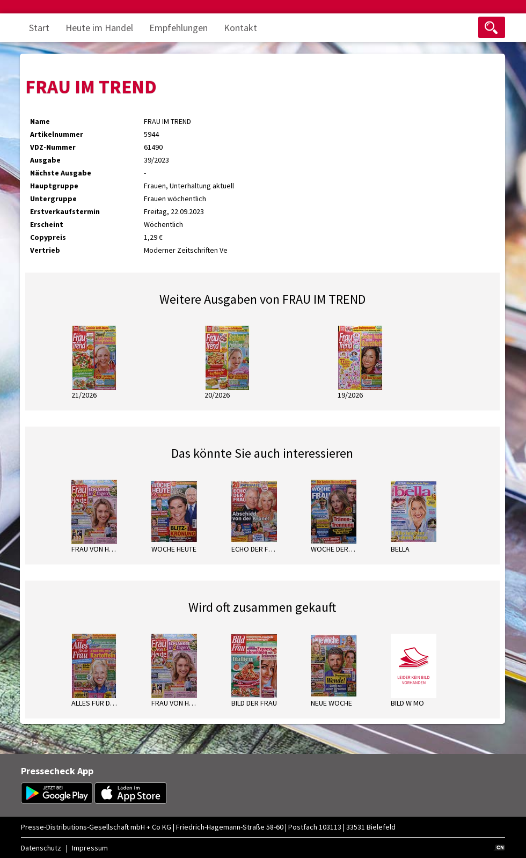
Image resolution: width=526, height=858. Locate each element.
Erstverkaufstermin (65, 211)
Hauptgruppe (54, 185)
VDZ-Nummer (53, 147)
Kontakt (240, 27)
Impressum (90, 848)
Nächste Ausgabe (60, 173)
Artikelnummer (56, 134)
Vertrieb (45, 250)
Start (39, 27)
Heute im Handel (99, 27)
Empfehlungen (178, 27)
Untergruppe (53, 198)
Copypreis (48, 237)
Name (40, 121)
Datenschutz (41, 848)
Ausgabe (45, 160)
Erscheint (46, 224)
